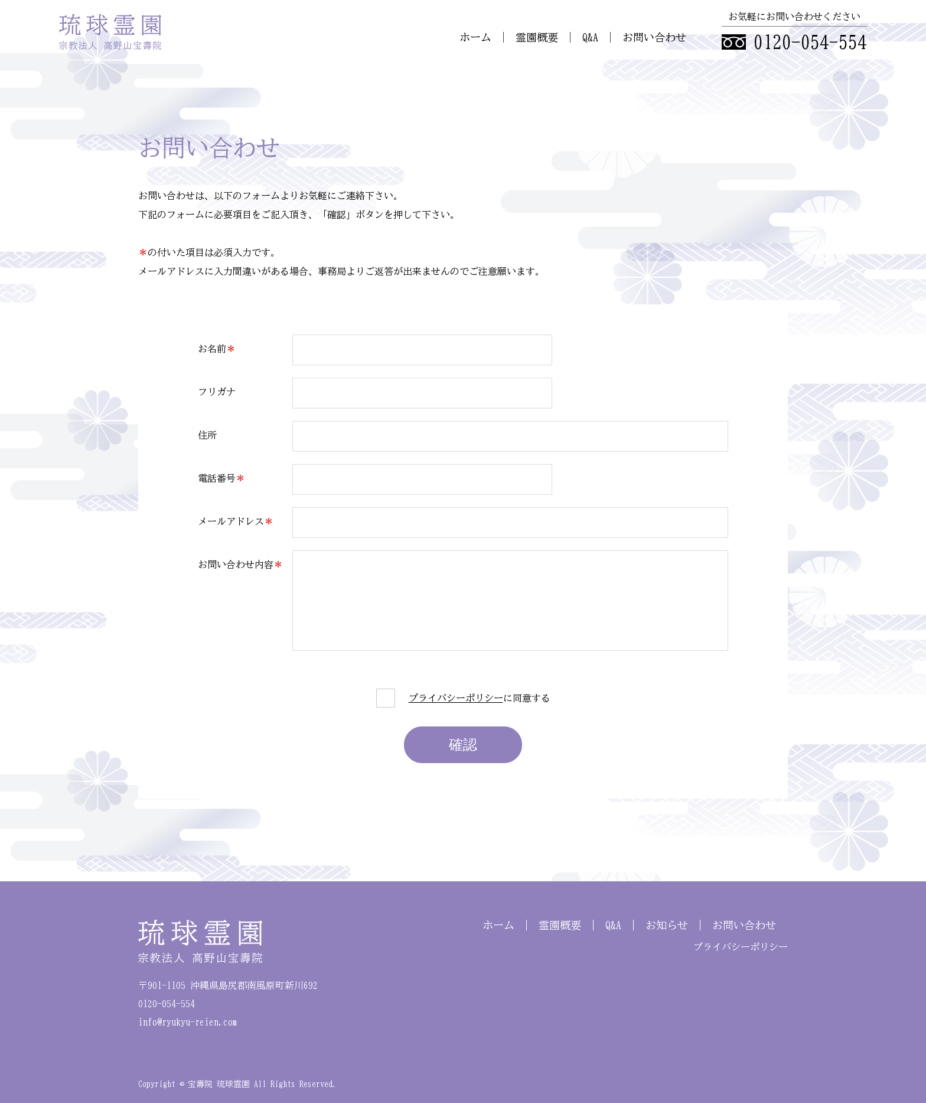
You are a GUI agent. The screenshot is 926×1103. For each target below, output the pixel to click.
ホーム (475, 37)
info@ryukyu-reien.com (187, 1022)
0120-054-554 (810, 42)
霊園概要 (537, 37)
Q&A (590, 37)
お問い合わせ (654, 37)
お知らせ (666, 925)
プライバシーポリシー (456, 698)
